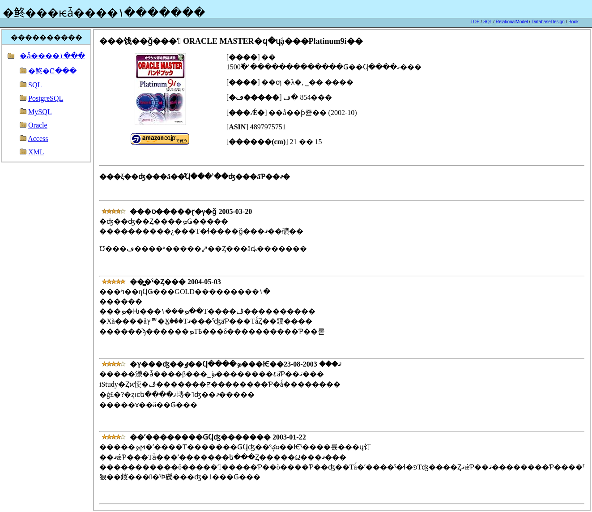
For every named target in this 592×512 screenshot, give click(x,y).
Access (38, 138)
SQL (487, 21)
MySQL (39, 111)
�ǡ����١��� (52, 56)
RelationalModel (512, 21)
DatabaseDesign (548, 21)
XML (36, 152)
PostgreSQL (45, 98)
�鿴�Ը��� (52, 71)
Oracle (37, 125)
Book (573, 21)
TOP (474, 21)
